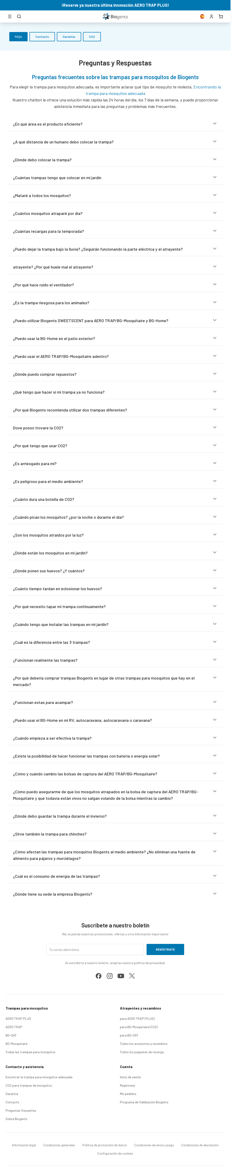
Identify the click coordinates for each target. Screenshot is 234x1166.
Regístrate (165, 949)
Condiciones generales (59, 1145)
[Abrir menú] (10, 16)
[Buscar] (19, 16)
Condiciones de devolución (199, 1145)
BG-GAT (11, 1035)
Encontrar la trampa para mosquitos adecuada (39, 1077)
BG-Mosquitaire (16, 1044)
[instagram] (109, 976)
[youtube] (121, 976)
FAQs (18, 37)
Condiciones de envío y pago (154, 1145)
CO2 (92, 37)
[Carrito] (221, 16)
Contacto (42, 37)
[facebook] (98, 976)
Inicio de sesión (130, 1077)
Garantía (69, 37)
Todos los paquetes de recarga (142, 1052)
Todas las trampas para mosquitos (30, 1052)
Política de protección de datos (104, 1145)
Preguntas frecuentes (21, 1110)
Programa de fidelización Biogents (144, 1102)
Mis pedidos (128, 1094)
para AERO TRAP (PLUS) (137, 1018)
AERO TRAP (14, 1027)
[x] (132, 976)
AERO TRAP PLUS (18, 1018)
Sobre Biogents (16, 1119)
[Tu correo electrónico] (95, 949)
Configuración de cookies (115, 1153)
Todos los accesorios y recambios (143, 1044)
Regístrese (127, 1085)
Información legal (24, 1145)
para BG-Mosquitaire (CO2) (139, 1027)
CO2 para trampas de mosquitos (29, 1085)
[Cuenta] (211, 16)
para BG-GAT (129, 1035)
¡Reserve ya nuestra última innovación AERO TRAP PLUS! (115, 5)
